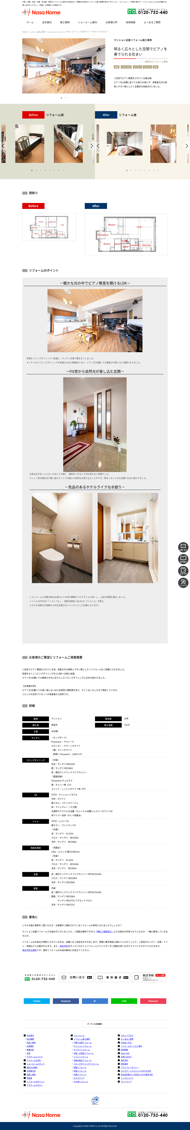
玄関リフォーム (80, 1074)
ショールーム (79, 1035)
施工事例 (65, 22)
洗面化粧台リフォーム (83, 1060)
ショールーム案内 (87, 22)
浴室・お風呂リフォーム (83, 1053)
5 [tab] (49, 170)
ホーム (30, 22)
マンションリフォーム (56, 32)
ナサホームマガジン (35, 1085)
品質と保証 (31, 1074)
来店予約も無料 (29, 950)
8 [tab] (63, 170)
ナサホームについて (35, 1057)
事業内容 (30, 1050)
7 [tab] (58, 170)
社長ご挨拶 (31, 1043)
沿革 (28, 1053)
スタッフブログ (127, 1035)
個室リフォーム (80, 1067)
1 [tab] (61, 97)
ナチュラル (126, 67)
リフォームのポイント (36, 1082)
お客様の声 (111, 22)
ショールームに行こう (36, 1064)
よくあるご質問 (152, 22)
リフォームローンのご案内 (131, 1046)
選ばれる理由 (32, 1067)
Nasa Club (125, 1053)
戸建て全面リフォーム (83, 1043)
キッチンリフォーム (82, 1050)
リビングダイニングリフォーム (86, 1064)
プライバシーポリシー (130, 1067)
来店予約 (64, 946)
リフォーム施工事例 (37, 32)
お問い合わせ (126, 1057)
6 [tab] (54, 170)
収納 (116, 67)
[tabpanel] (63, 65)
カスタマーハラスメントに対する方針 (136, 1071)
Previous (25, 65)
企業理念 (30, 1046)
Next (102, 65)
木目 (155, 67)
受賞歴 (29, 1078)
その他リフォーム (81, 1082)
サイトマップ (126, 1082)
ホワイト (137, 67)
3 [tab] (40, 170)
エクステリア (79, 1078)
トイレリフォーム (81, 1057)
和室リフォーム (80, 1071)
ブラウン (147, 67)
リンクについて (127, 1078)
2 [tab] (65, 97)
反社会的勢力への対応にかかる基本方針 (137, 1074)
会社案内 (47, 22)
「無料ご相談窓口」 (104, 932)
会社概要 (30, 1039)
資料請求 (124, 1064)
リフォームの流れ (34, 1060)
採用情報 (130, 22)
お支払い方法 (126, 1043)
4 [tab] (45, 170)
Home (24, 32)
